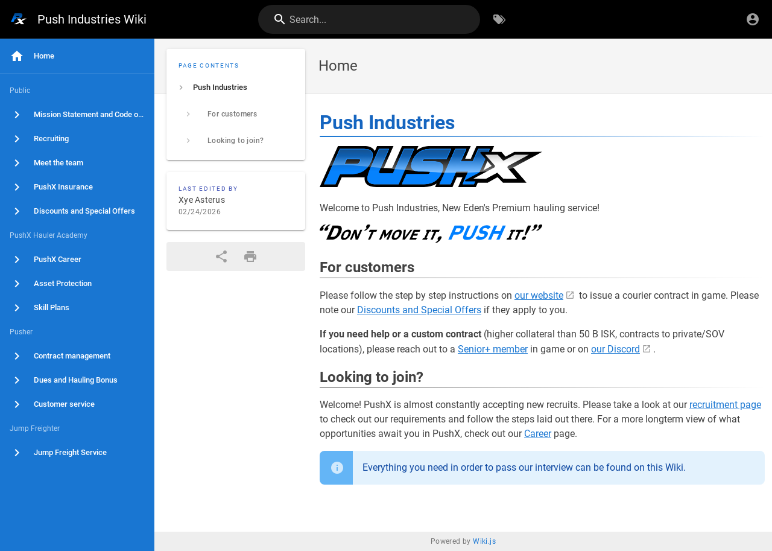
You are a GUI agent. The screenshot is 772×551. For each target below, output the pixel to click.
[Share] (221, 256)
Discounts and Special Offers (419, 310)
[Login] (752, 19)
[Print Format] (250, 256)
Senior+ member (493, 349)
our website (538, 295)
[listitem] (235, 87)
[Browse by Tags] (499, 19)
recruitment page (725, 404)
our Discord (615, 349)
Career (537, 433)
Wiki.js (484, 541)
